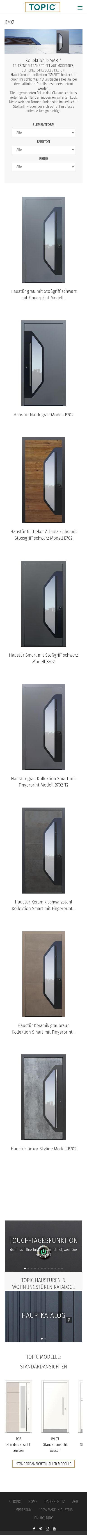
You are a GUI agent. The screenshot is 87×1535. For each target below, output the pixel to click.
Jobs (43, 1203)
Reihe (43, 158)
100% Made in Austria (56, 1510)
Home (32, 1501)
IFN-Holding (43, 1518)
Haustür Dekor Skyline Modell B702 (43, 1149)
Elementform (43, 124)
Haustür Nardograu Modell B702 (43, 415)
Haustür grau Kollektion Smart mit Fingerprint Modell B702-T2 (43, 782)
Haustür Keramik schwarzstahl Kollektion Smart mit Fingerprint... (43, 905)
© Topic (15, 1501)
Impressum (23, 1510)
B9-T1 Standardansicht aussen (55, 1445)
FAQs (43, 1212)
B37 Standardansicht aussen (18, 1445)
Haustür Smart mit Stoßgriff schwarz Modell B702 (43, 658)
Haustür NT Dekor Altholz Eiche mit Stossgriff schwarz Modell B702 (43, 535)
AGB (75, 1501)
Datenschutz (55, 1501)
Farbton (43, 141)
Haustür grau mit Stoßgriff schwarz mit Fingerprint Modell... (44, 294)
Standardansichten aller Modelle (43, 1464)
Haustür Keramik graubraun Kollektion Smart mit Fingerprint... (43, 1029)
